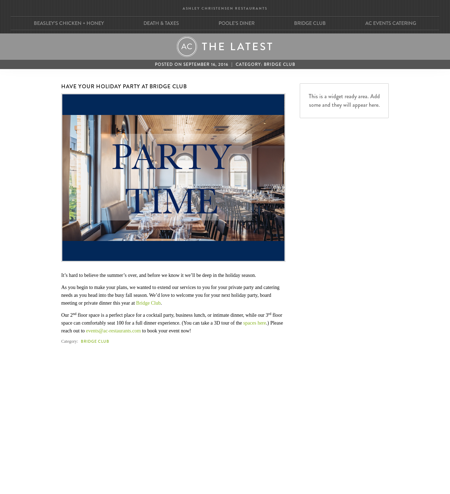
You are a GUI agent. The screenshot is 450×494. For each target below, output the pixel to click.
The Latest (238, 46)
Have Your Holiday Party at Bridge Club (124, 86)
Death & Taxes (161, 23)
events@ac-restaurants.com (113, 330)
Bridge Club (310, 23)
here (261, 323)
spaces (249, 323)
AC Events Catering (390, 23)
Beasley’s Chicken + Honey (69, 23)
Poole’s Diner (237, 23)
